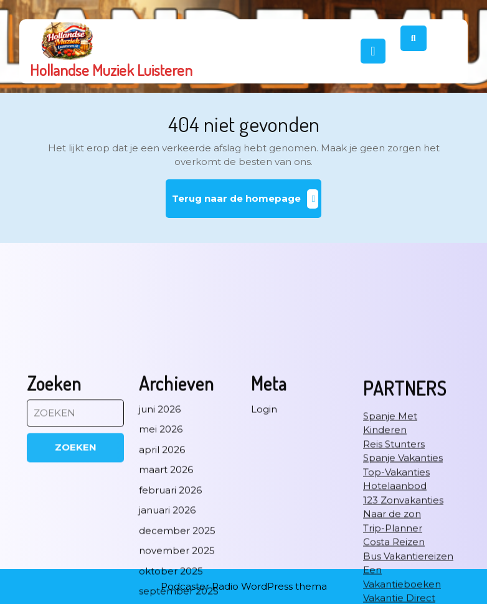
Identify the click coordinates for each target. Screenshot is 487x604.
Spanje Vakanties (403, 579)
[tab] (373, 51)
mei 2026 (160, 551)
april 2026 (162, 571)
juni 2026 (160, 531)
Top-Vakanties (396, 594)
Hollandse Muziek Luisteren (111, 70)
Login (264, 531)
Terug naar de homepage (247, 203)
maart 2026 (166, 591)
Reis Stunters (394, 566)
